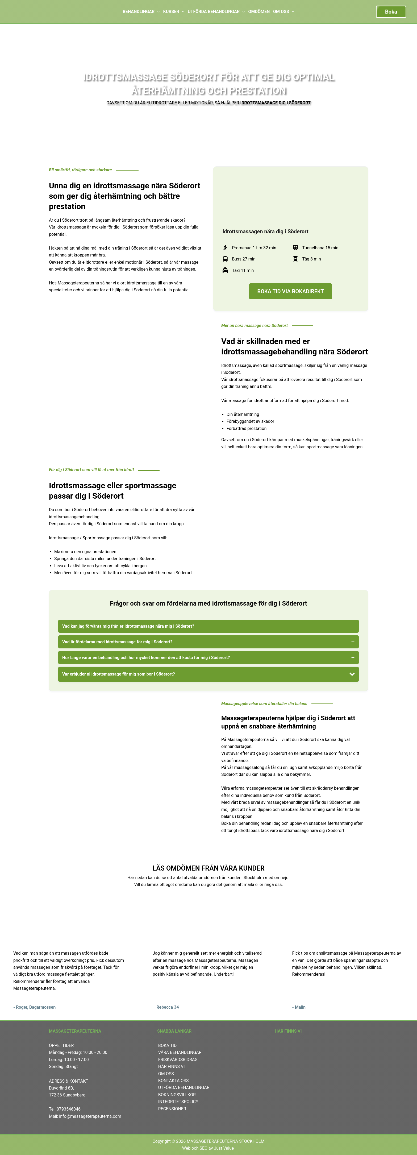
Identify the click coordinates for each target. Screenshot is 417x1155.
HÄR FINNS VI (171, 1066)
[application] (157, 11)
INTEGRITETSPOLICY (178, 1101)
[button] (208, 674)
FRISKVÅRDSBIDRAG (178, 1059)
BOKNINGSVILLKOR (177, 1094)
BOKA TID (167, 1045)
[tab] (208, 626)
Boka (391, 12)
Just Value (224, 1148)
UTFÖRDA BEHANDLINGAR (184, 1087)
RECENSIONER (172, 1108)
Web (186, 1148)
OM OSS (166, 1073)
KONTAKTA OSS (173, 1080)
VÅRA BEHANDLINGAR (180, 1052)
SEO (203, 1148)
